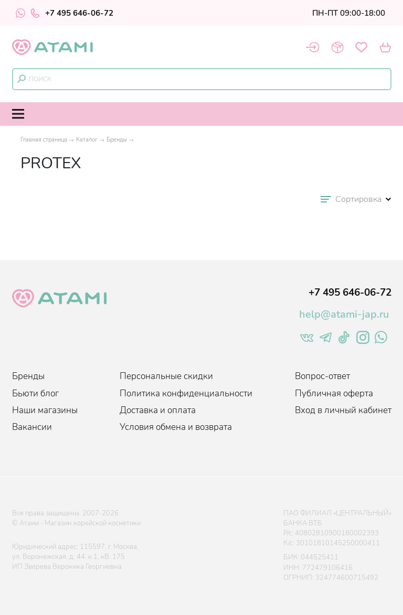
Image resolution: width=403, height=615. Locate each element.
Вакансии (32, 427)
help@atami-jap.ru (344, 314)
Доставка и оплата (158, 410)
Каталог (87, 140)
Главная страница (43, 140)
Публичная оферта (334, 393)
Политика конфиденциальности (186, 393)
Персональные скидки (166, 376)
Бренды (117, 140)
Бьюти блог (35, 393)
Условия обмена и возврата (176, 427)
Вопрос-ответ (322, 376)
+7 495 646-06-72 (71, 13)
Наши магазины (45, 410)
